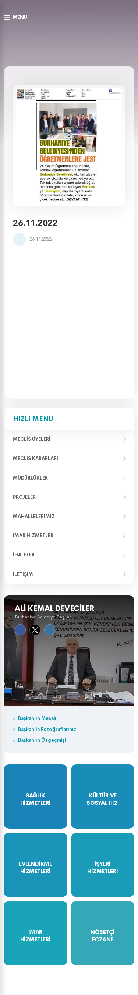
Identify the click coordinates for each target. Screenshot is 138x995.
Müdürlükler (30, 478)
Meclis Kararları (35, 458)
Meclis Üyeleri (31, 439)
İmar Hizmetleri (34, 535)
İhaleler (24, 555)
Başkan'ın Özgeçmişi (42, 740)
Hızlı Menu (33, 419)
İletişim (23, 574)
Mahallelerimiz (34, 516)
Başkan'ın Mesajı (37, 718)
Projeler (24, 497)
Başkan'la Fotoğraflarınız (47, 729)
